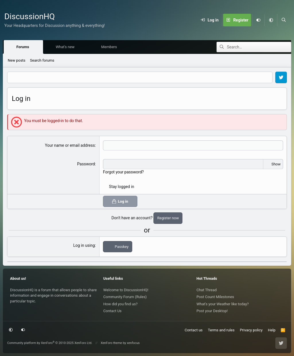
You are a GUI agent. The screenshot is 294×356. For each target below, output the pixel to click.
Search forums (42, 60)
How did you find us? (120, 304)
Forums (24, 47)
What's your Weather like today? (222, 304)
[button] (270, 20)
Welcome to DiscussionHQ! (125, 290)
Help (272, 330)
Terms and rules (221, 330)
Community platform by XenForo (49, 343)
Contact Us (112, 311)
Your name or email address (70, 145)
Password (86, 164)
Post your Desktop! (212, 311)
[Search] (283, 20)
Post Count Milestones (215, 297)
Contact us (194, 330)
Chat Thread (206, 290)
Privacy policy (251, 330)
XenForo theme (111, 343)
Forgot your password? (123, 172)
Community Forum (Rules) (125, 297)
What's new (66, 47)
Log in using (84, 245)
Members (110, 47)
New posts (17, 60)
